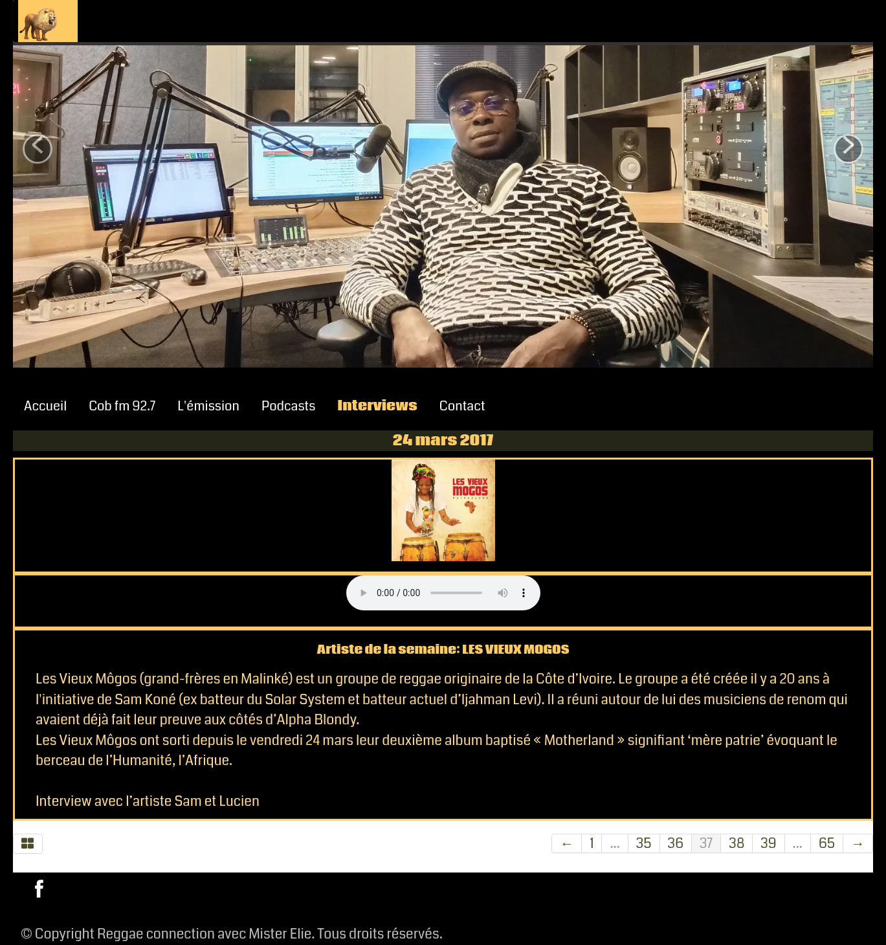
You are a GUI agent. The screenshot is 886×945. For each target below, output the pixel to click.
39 (768, 843)
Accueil (45, 406)
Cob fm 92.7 (122, 406)
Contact (462, 406)
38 (736, 843)
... (614, 843)
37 (706, 843)
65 (827, 843)
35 (644, 843)
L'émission (208, 406)
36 (675, 843)
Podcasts (288, 406)
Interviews (377, 406)
